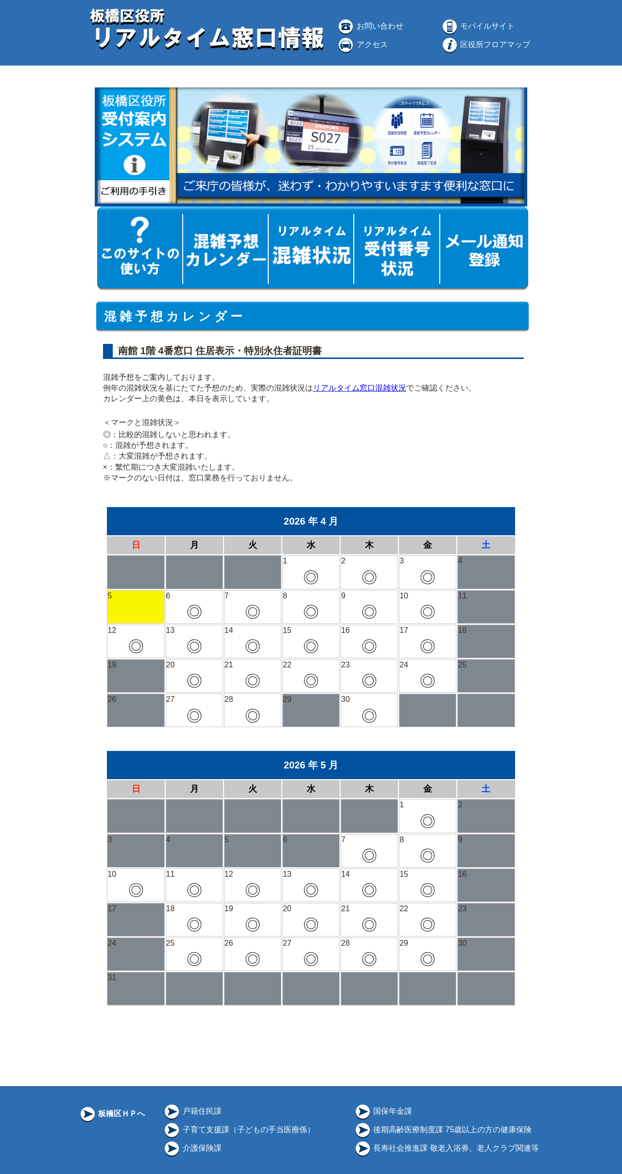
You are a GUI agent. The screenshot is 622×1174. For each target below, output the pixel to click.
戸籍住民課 (192, 1111)
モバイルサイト (478, 26)
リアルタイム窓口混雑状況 (359, 388)
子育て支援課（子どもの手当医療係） (238, 1129)
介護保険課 (192, 1148)
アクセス (362, 44)
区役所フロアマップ (485, 44)
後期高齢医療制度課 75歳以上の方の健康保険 (443, 1129)
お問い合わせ (370, 26)
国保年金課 (383, 1111)
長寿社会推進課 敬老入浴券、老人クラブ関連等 (446, 1148)
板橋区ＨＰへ (112, 1113)
